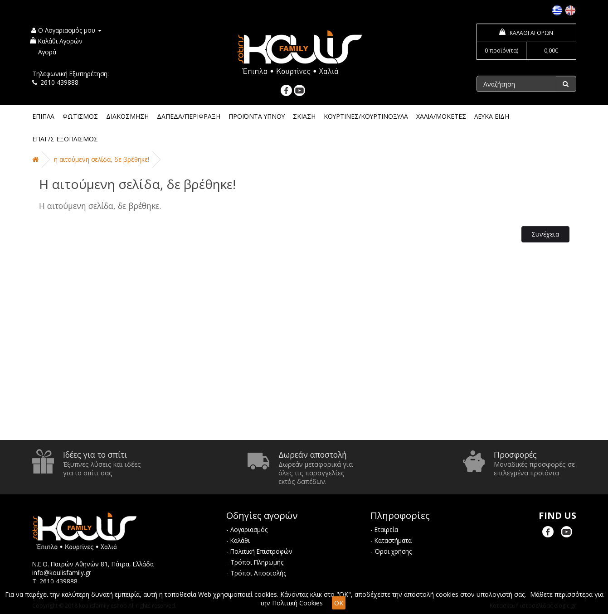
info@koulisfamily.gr (61, 572)
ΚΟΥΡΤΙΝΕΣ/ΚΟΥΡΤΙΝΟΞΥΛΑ (366, 116)
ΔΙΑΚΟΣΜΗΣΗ (127, 116)
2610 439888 (59, 82)
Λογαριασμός (249, 529)
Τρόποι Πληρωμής (256, 562)
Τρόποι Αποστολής (258, 573)
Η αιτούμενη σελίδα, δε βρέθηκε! (101, 159)
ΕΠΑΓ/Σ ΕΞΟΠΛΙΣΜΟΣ (65, 139)
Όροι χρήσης (393, 551)
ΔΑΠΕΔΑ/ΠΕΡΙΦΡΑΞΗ (188, 116)
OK (338, 603)
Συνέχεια (545, 234)
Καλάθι (240, 540)
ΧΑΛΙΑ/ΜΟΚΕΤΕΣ (441, 116)
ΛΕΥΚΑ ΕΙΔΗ (491, 116)
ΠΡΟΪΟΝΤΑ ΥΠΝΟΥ (257, 116)
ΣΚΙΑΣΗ (304, 116)
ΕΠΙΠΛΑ (43, 116)
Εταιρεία (386, 529)
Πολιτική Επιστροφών (261, 551)
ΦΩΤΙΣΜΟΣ (80, 116)
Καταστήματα (393, 540)
